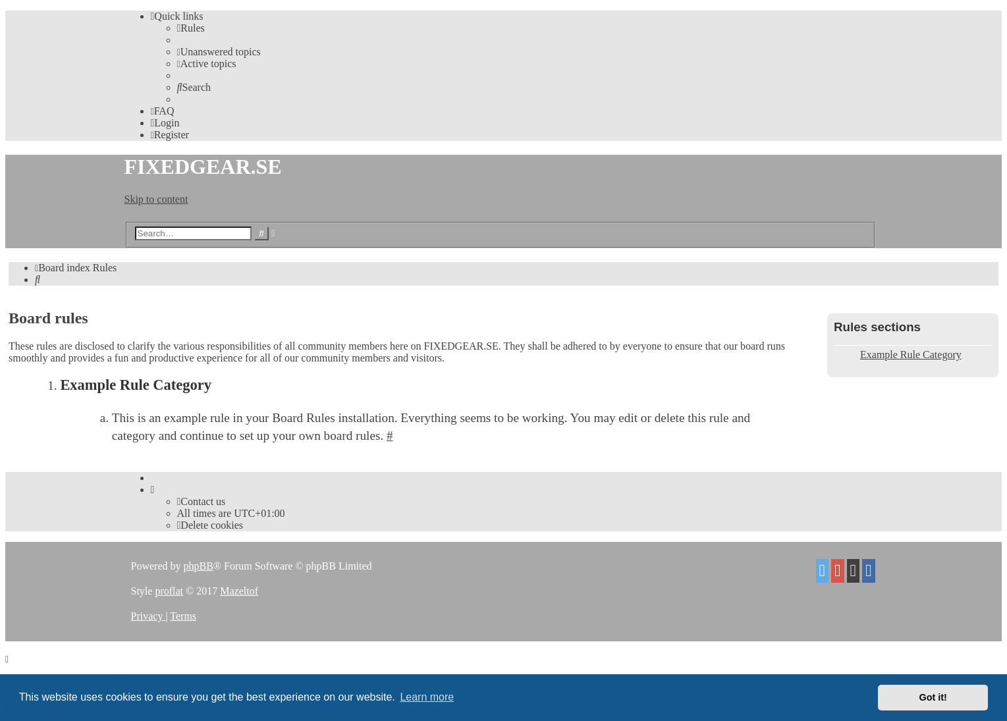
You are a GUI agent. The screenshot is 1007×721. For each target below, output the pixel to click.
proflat (169, 591)
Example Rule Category (911, 354)
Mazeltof (239, 591)
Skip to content (156, 199)
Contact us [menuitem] (201, 501)
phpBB (198, 566)
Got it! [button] (933, 697)
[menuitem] (191, 28)
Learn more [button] (427, 697)
